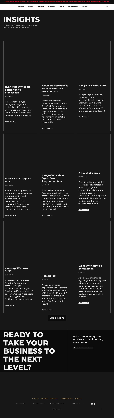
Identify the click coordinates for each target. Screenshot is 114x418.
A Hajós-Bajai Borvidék (92, 85)
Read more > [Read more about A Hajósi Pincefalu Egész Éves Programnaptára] (47, 215)
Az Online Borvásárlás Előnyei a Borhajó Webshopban (55, 88)
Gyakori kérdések (73, 7)
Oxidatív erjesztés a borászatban (90, 267)
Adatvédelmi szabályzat (39, 406)
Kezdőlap (21, 7)
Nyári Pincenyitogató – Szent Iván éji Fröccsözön (18, 89)
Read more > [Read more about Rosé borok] (47, 310)
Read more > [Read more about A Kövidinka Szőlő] (84, 210)
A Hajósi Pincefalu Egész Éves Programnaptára (53, 178)
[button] (57, 319)
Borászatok (51, 7)
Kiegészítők (40, 7)
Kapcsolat (84, 7)
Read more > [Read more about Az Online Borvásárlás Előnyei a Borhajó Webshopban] (47, 128)
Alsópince (30, 7)
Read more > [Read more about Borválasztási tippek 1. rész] (10, 215)
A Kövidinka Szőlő (89, 173)
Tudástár (61, 7)
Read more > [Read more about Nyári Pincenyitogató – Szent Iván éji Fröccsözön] (10, 121)
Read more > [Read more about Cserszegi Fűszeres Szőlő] (10, 305)
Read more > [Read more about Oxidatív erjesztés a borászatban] (84, 303)
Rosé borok (49, 275)
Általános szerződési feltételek (57, 406)
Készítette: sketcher (57, 411)
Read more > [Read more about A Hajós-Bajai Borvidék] (84, 117)
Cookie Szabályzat (75, 406)
